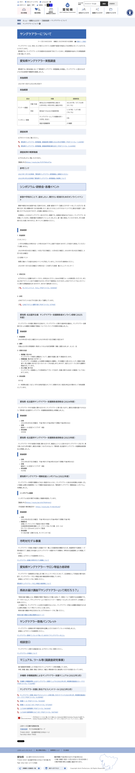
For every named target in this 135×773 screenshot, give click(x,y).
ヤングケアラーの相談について (27, 653)
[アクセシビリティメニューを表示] (130, 12)
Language (45, 2)
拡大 (28, 5)
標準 (33, 5)
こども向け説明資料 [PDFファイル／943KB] (35, 708)
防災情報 (24, 13)
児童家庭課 (45, 20)
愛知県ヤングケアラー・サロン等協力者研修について (34, 583)
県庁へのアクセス (54, 768)
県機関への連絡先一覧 (29, 768)
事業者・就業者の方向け (51, 12)
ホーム (25, 20)
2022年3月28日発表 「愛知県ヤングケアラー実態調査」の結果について (42, 178)
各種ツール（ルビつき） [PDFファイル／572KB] (36, 704)
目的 (84, 13)
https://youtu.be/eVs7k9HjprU (38, 502)
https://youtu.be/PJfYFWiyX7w (38, 162)
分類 (111, 13)
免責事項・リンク (55, 750)
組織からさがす (34, 20)
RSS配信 (66, 750)
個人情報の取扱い (41, 750)
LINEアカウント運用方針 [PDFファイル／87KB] (38, 304)
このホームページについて (24, 750)
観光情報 (38, 13)
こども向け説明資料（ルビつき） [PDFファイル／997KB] (39, 712)
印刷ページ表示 (81, 41)
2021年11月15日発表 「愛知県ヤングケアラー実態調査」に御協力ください (43, 174)
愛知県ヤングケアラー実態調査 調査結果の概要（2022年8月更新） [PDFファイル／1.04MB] (52, 142)
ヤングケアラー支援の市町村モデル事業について (33, 560)
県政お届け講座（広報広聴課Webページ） (30, 615)
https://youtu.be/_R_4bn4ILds (48, 506)
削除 (40, 24)
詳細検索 (112, 3)
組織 (97, 13)
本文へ (21, 2)
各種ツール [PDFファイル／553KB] (32, 701)
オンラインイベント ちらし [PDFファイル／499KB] (39, 288)
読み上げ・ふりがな (32, 2)
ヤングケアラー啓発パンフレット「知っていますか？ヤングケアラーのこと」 (41, 635)
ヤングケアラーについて (30, 23)
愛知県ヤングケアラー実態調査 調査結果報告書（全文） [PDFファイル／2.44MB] (48, 146)
